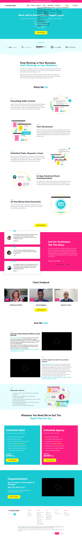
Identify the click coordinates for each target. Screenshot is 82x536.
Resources (57, 5)
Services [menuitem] (38, 510)
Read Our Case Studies (56, 261)
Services (38, 5)
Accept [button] (57, 533)
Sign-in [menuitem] (56, 512)
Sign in (67, 5)
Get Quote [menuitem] (65, 512)
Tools (44, 5)
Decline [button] (62, 533)
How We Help (51, 5)
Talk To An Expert (41, 32)
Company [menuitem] (29, 510)
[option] (11, 47)
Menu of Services (20, 443)
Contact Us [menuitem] (66, 510)
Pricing (33, 5)
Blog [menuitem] (28, 516)
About (28, 5)
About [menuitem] (28, 512)
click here (28, 527)
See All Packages (12, 460)
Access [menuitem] (56, 510)
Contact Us (75, 5)
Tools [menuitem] (47, 510)
